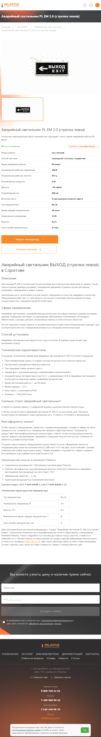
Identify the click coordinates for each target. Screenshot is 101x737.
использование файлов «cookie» (26, 730)
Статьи (75, 658)
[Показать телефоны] (84, 5)
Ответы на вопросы (32, 658)
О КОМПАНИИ (10, 653)
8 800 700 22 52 (32, 543)
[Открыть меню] (97, 5)
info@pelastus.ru (50, 717)
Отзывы (51, 658)
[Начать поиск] (91, 5)
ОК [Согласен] (84, 730)
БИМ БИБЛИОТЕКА (47, 653)
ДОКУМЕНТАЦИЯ (72, 653)
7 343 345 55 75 (50, 709)
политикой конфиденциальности (56, 624)
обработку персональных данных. (45, 627)
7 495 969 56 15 (50, 699)
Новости (63, 658)
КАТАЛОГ (27, 653)
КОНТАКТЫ (92, 653)
